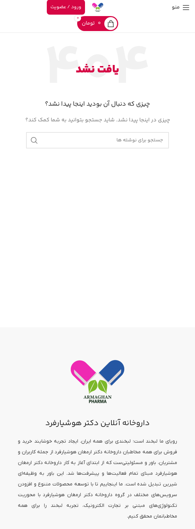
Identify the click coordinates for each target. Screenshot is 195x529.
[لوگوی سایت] (97, 7)
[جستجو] (97, 140)
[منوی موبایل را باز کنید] (180, 7)
